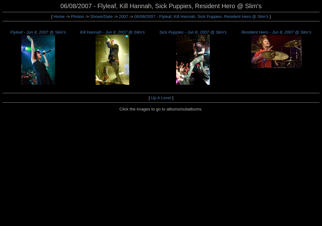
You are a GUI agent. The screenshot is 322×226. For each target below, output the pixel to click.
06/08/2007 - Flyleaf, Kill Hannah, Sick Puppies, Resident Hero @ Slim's (201, 16)
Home (59, 16)
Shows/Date (101, 16)
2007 (123, 16)
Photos (77, 16)
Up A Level (161, 97)
